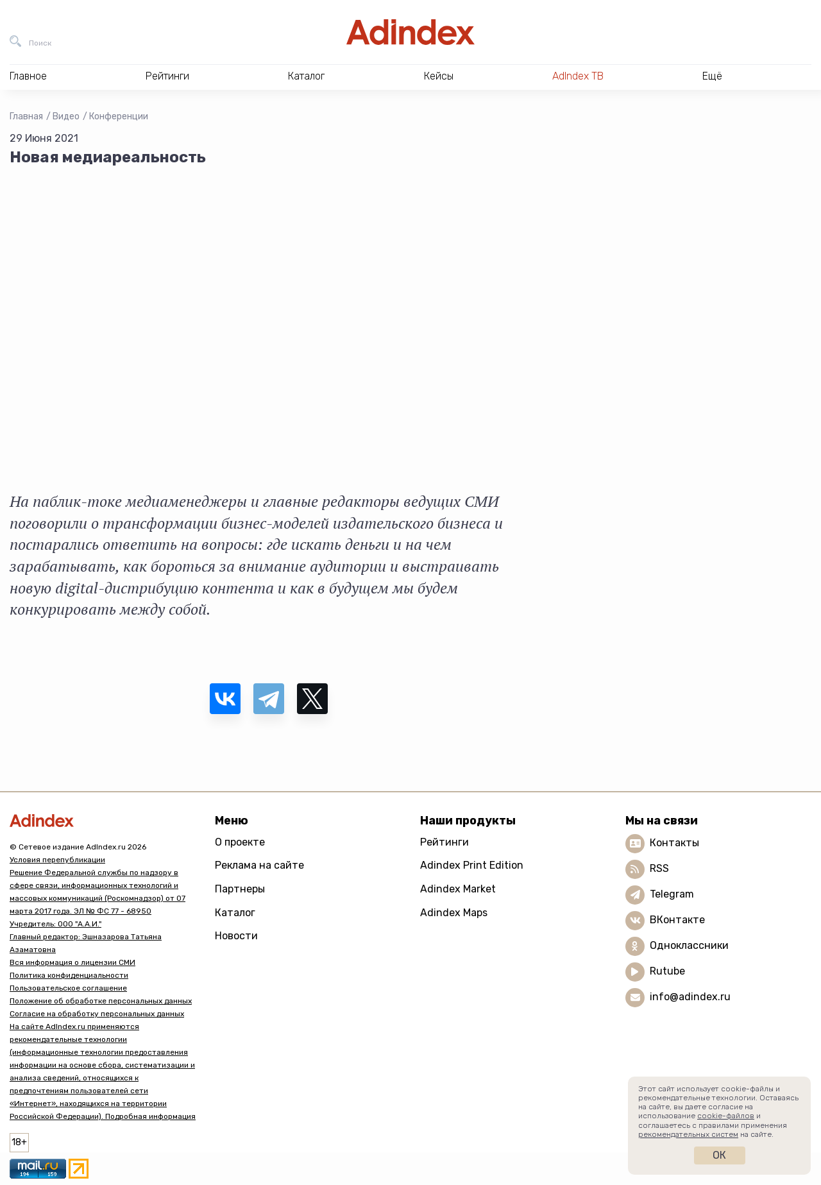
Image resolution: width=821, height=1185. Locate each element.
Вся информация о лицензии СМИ (72, 962)
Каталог (235, 913)
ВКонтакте (677, 920)
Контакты (674, 843)
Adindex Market (458, 889)
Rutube (667, 971)
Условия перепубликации (57, 859)
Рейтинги (444, 842)
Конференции (118, 116)
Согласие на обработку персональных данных (97, 1013)
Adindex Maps (453, 913)
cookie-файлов (725, 1115)
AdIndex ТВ (578, 76)
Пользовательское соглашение (68, 988)
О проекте (240, 842)
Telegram (672, 894)
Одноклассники (689, 945)
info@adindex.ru (690, 997)
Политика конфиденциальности (69, 975)
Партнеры (240, 889)
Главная (26, 116)
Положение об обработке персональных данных (101, 1000)
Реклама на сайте (259, 865)
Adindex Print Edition (471, 865)
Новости (236, 936)
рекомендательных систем (688, 1134)
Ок (719, 1155)
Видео (66, 116)
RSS (659, 868)
